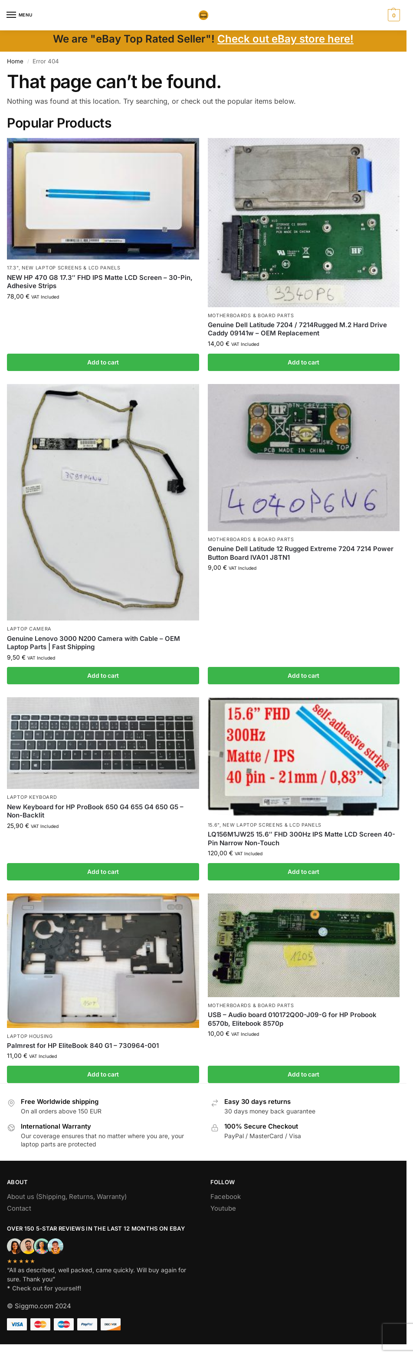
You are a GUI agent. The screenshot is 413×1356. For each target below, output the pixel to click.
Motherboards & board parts (251, 315)
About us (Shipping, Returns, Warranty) (67, 1197)
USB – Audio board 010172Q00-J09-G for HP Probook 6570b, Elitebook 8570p (292, 1019)
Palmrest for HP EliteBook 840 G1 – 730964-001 (83, 1045)
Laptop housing (30, 1036)
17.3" (13, 268)
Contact (19, 1208)
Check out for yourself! (47, 1288)
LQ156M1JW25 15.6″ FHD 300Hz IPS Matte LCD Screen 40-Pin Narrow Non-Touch (301, 838)
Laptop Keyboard (32, 797)
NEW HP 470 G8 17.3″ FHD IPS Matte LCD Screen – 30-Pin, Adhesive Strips (100, 281)
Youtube (223, 1208)
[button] (393, 15)
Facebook (225, 1197)
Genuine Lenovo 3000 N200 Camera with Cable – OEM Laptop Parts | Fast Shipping (93, 642)
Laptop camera (29, 629)
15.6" (214, 825)
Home (15, 61)
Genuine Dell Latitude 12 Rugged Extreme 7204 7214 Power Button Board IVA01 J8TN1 (300, 553)
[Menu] (20, 15)
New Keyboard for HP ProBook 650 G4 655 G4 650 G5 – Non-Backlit (95, 811)
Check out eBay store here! (285, 39)
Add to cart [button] (103, 362)
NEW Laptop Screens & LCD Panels (71, 268)
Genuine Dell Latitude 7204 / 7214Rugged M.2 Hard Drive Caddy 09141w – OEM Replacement (297, 329)
